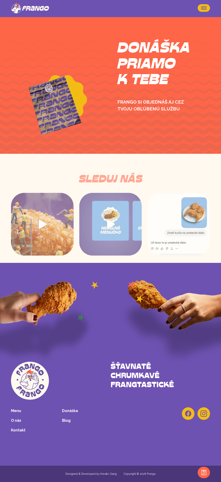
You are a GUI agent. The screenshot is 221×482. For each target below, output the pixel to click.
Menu (16, 410)
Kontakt (18, 430)
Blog (66, 420)
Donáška (70, 410)
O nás (16, 420)
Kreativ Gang (108, 473)
